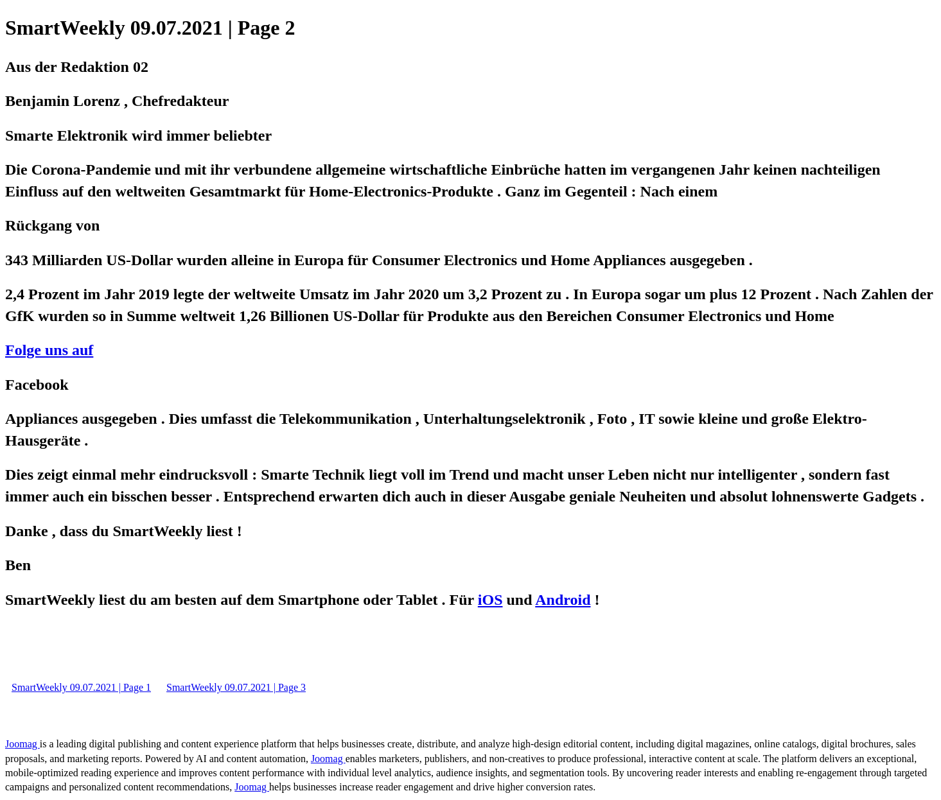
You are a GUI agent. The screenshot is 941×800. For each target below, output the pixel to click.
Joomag (22, 743)
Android (562, 599)
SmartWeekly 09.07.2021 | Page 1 (81, 687)
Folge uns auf (49, 350)
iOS (490, 599)
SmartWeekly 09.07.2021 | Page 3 (236, 687)
